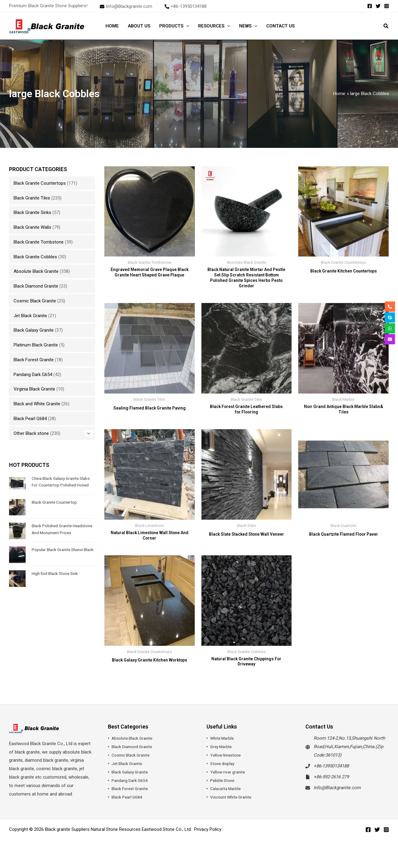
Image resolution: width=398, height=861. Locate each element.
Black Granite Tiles (32, 198)
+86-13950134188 (331, 771)
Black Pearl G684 (30, 418)
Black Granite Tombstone (39, 242)
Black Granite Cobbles (35, 257)
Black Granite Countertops (40, 183)
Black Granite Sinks (32, 212)
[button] (186, 26)
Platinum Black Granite (36, 345)
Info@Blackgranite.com (337, 793)
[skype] (390, 317)
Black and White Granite (37, 404)
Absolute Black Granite (36, 271)
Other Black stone (31, 433)
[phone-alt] (186, 6)
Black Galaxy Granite (34, 330)
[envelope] (126, 6)
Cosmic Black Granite (35, 301)
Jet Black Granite (30, 315)
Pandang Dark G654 (33, 374)
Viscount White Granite (233, 802)
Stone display (223, 769)
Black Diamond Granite (36, 286)
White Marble (223, 744)
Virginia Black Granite (34, 389)
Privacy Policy (207, 834)
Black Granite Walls (32, 227)
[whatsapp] (390, 328)
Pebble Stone (223, 786)
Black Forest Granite (34, 359)
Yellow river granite (229, 777)
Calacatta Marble (227, 794)
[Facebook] (369, 6)
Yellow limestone (227, 761)
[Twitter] (378, 6)
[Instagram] (386, 6)
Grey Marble (222, 752)
